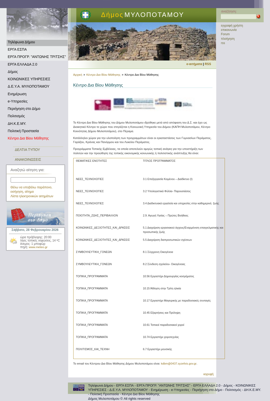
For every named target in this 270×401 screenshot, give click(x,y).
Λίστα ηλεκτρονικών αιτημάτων (32, 196)
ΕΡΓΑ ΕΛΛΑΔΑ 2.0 (22, 64)
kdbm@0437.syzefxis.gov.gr (178, 363)
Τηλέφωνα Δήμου (21, 42)
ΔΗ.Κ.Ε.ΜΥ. (17, 124)
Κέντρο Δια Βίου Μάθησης (28, 138)
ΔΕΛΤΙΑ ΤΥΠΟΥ (27, 150)
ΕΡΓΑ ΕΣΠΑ (17, 49)
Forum (225, 34)
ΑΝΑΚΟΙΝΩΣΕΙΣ (28, 159)
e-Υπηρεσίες (18, 101)
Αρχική (77, 74)
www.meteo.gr (38, 247)
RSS (208, 64)
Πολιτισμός (16, 116)
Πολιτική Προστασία (23, 131)
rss (223, 43)
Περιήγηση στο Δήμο (24, 109)
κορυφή (208, 374)
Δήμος (13, 72)
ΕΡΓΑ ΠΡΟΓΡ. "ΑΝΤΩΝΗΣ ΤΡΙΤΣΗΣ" (37, 57)
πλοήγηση (228, 39)
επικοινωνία (229, 30)
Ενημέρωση (17, 94)
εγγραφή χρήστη (232, 25)
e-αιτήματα (194, 64)
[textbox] (33, 180)
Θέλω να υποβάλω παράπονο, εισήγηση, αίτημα (31, 189)
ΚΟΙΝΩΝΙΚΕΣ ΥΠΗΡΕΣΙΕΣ (29, 79)
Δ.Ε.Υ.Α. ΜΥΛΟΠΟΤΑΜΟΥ (28, 86)
